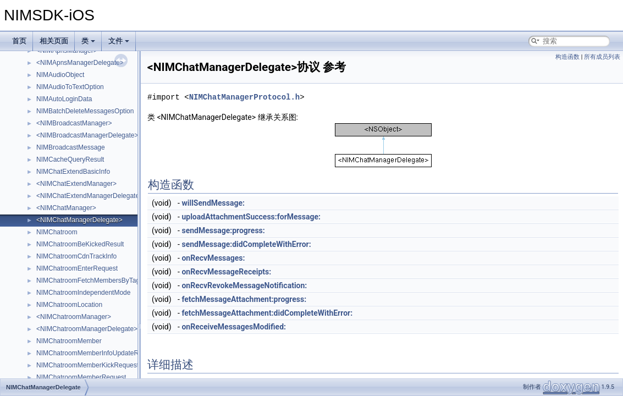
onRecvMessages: (213, 258)
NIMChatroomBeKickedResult (80, 244)
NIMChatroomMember (69, 341)
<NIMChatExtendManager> (76, 184)
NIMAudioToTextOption (70, 87)
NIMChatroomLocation (69, 305)
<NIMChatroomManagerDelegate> (86, 329)
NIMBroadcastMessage (70, 147)
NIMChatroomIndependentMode (83, 292)
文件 (118, 41)
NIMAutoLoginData (64, 99)
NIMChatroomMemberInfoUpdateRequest (97, 353)
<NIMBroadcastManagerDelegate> (87, 135)
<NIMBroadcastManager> (74, 123)
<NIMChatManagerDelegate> (79, 220)
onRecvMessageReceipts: (226, 271)
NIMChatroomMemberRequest (81, 377)
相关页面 (54, 41)
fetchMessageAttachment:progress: (243, 299)
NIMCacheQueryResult (70, 159)
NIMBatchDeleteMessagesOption (85, 111)
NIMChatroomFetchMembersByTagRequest (100, 280)
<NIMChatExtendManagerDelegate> (89, 196)
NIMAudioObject (60, 75)
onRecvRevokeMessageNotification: (244, 285)
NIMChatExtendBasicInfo (73, 171)
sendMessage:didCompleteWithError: (246, 244)
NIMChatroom (57, 232)
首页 (19, 41)
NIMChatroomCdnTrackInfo (76, 256)
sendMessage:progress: (222, 230)
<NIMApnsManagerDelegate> (80, 63)
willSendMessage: (213, 203)
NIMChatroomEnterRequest (77, 268)
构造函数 (567, 57)
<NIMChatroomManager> (73, 317)
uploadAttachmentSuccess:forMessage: (251, 216)
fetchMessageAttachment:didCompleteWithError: (266, 313)
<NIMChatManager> (66, 208)
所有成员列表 (602, 57)
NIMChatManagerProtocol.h (244, 97)
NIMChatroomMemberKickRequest (87, 365)
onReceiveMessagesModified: (233, 326)
